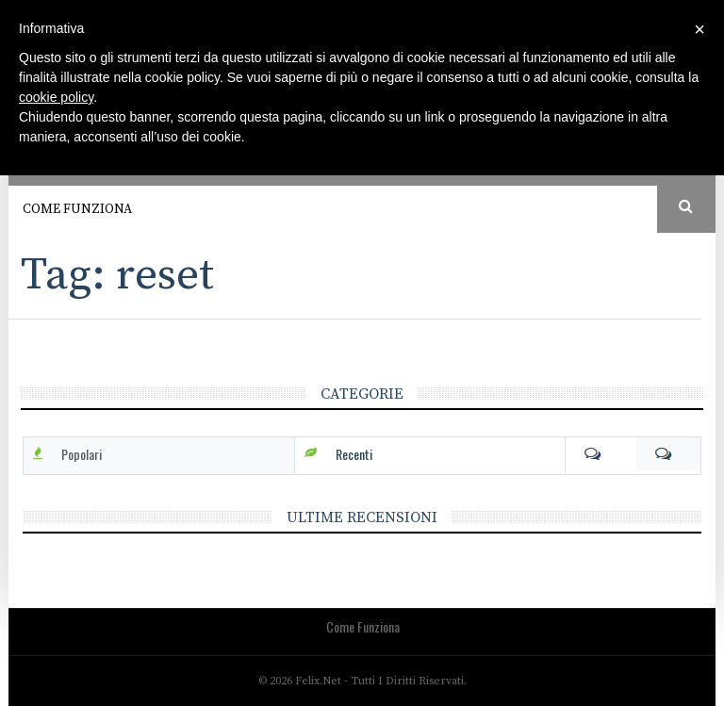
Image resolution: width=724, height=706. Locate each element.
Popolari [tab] (81, 454)
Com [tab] (633, 454)
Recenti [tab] (354, 454)
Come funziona (77, 209)
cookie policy (56, 97)
